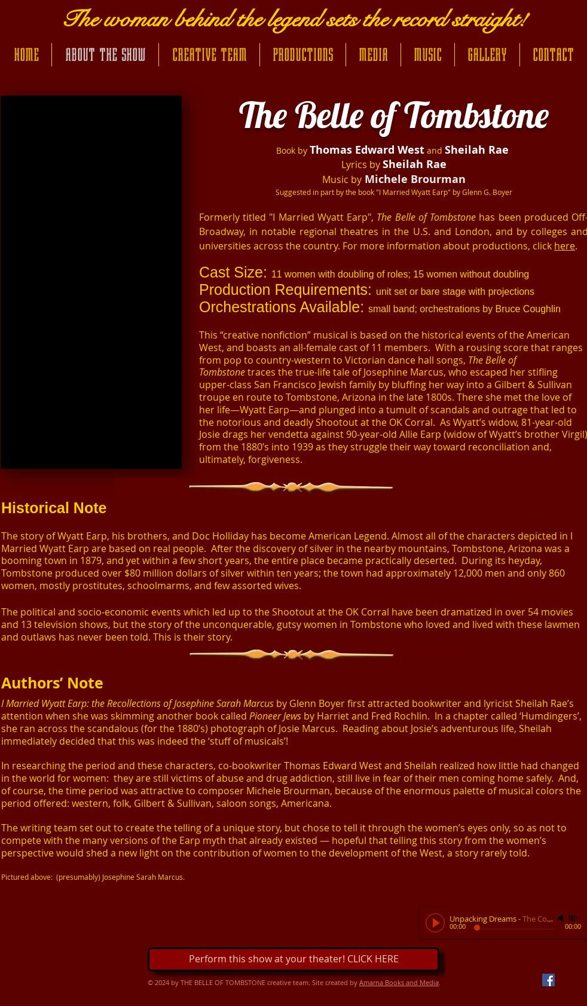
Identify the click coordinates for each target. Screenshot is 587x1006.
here (564, 245)
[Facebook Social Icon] (548, 980)
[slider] (575, 918)
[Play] (435, 923)
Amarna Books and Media (399, 982)
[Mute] (562, 918)
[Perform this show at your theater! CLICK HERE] (293, 959)
